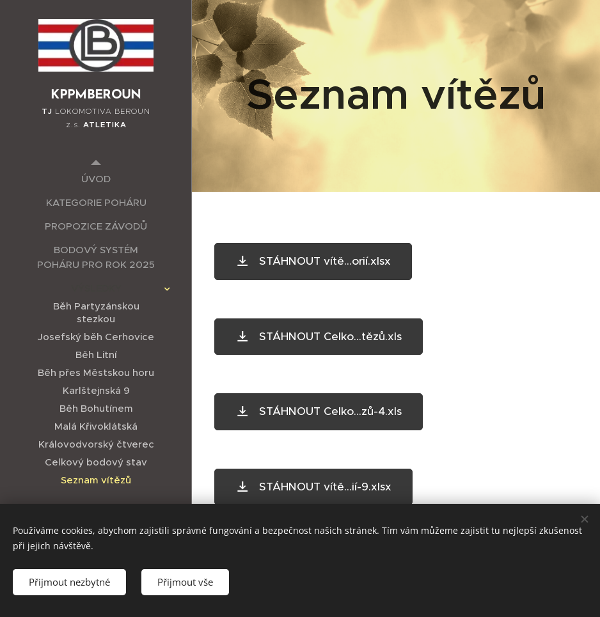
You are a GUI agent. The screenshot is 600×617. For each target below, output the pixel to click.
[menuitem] (96, 178)
